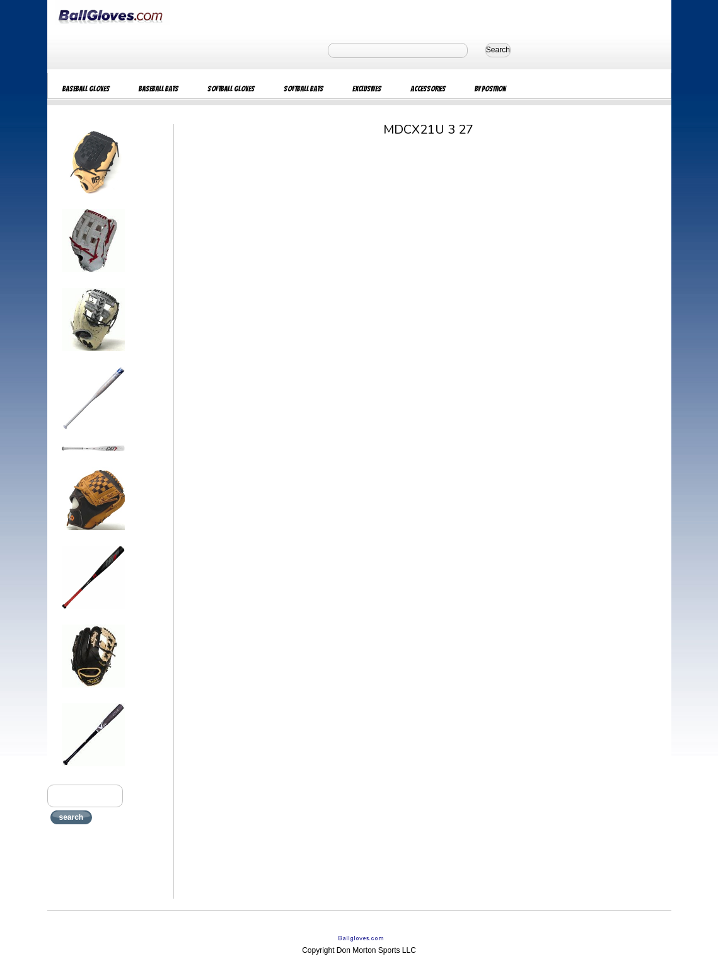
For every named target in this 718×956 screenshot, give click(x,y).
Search (498, 49)
